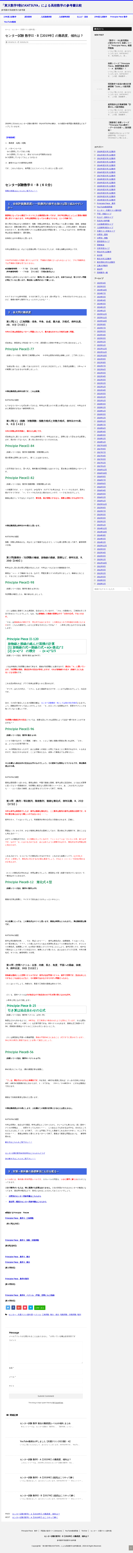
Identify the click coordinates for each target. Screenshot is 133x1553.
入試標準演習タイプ (105, 227)
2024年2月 (101, 307)
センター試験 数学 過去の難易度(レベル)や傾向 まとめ (45, 1423)
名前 (11, 1368)
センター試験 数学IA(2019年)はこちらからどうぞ (25, 1153)
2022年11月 (102, 352)
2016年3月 (101, 494)
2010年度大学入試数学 (106, 151)
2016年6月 (101, 483)
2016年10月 (102, 473)
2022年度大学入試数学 (106, 193)
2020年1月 (101, 411)
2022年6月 (101, 369)
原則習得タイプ (103, 241)
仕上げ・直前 (82, 17)
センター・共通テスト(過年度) (21, 1314)
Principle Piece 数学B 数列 (17, 1279)
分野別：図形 (102, 234)
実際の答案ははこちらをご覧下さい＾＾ (21, 191)
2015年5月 (101, 514)
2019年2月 (101, 418)
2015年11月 (102, 504)
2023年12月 (102, 314)
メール (12, 1377)
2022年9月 (101, 359)
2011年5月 (101, 577)
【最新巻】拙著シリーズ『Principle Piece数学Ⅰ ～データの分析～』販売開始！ (119, 126)
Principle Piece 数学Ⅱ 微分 (17, 1257)
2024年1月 (101, 310)
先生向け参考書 (103, 221)
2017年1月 (101, 466)
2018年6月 (101, 428)
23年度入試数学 (100, 17)
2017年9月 (101, 449)
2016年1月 (101, 501)
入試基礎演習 (46, 17)
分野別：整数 (102, 238)
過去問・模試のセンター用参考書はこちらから (28, 1201)
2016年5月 (101, 487)
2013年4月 (101, 552)
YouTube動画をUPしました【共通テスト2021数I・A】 (45, 1441)
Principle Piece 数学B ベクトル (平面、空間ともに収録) (30, 1295)
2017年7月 (101, 452)
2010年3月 (101, 580)
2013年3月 (101, 556)
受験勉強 (100, 245)
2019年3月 (101, 414)
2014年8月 (101, 535)
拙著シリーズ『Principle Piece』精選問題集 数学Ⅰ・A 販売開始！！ (119, 66)
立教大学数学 (102, 265)
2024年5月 (101, 297)
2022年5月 (101, 373)
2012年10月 (102, 563)
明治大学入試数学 (104, 252)
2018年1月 (101, 442)
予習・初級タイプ (104, 214)
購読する (99, 29)
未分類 (99, 255)
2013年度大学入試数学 (106, 162)
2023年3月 (101, 338)
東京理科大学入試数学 (106, 262)
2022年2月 (101, 383)
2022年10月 (102, 355)
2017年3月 (101, 459)
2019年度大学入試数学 (106, 183)
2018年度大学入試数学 (106, 179)
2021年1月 (101, 400)
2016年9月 (101, 476)
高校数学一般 (102, 272)
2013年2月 (101, 559)
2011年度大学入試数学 (106, 155)
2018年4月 (101, 431)
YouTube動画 (10, 22)
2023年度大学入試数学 (106, 196)
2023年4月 (101, 335)
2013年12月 (102, 546)
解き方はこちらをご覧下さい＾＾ (18, 1142)
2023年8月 (101, 324)
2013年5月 (101, 549)
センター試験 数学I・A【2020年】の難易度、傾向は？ (45, 1459)
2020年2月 (101, 407)
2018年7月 (101, 425)
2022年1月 (101, 387)
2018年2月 (101, 438)
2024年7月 (101, 293)
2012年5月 (101, 570)
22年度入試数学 (9, 17)
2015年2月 (101, 521)
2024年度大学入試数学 (106, 200)
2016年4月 (101, 490)
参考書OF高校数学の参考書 (66, 1540)
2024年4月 (101, 300)
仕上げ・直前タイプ (105, 217)
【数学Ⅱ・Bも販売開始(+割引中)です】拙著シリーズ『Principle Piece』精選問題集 (120, 44)
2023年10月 (102, 321)
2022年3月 (101, 380)
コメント (12, 1340)
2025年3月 (101, 286)
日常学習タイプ (103, 248)
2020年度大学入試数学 (106, 186)
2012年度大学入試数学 (106, 158)
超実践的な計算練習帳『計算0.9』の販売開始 (119, 105)
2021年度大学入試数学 (106, 189)
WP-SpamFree (57, 1403)
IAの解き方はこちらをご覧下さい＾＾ (20, 1158)
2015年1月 (101, 525)
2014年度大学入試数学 (106, 165)
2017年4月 (101, 456)
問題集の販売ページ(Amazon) (51, 1531)
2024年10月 (102, 290)
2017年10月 (102, 445)
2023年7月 (101, 328)
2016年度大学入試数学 (106, 172)
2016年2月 (101, 497)
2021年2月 (101, 397)
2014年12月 (102, 528)
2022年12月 (102, 349)
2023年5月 (101, 331)
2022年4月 (101, 376)
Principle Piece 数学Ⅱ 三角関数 (19, 1218)
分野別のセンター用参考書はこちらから (25, 1196)
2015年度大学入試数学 (106, 169)
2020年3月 (101, 404)
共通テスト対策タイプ (106, 231)
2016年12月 (102, 469)
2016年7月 (101, 480)
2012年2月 (101, 573)
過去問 (99, 269)
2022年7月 (101, 366)
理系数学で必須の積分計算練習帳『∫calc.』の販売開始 (119, 86)
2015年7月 (101, 511)
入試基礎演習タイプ (105, 224)
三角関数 (45, 1314)
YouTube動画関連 (104, 207)
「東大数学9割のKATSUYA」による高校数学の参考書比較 (41, 5)
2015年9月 (101, 507)
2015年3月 (101, 518)
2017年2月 (101, 463)
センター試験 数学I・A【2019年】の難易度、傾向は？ (36, 1514)
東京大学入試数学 (104, 259)
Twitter (84, 1531)
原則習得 (28, 17)
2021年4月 (101, 390)
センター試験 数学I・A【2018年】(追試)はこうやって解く (47, 1477)
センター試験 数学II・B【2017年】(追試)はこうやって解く (47, 1495)
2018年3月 (101, 435)
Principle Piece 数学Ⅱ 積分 (17, 1262)
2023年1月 (101, 345)
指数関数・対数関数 (68, 1314)
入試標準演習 (64, 17)
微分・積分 (54, 1314)
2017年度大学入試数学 (106, 176)
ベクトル (37, 1314)
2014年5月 (101, 539)
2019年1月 (101, 421)
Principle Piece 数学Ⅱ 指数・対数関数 (22, 1240)
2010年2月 (101, 584)
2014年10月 (102, 532)
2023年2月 (101, 342)
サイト (11, 1386)
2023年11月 (102, 317)
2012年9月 (101, 566)
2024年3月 (101, 304)
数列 (79, 1314)
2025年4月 (101, 283)
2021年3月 (101, 393)
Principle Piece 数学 (118, 17)
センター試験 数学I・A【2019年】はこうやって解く (35, 1517)
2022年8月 (101, 362)
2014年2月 (101, 542)
